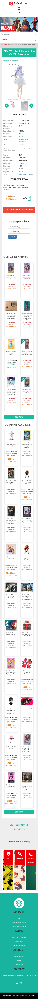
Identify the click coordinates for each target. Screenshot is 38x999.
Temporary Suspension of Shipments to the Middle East (18, 45)
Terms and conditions (19, 937)
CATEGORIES (5, 34)
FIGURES (6, 60)
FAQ (19, 918)
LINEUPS (4, 40)
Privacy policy (19, 941)
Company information (19, 945)
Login (19, 961)
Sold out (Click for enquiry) (19, 210)
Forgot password (19, 956)
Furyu (21, 137)
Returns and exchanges (19, 926)
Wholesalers (19, 965)
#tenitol (22, 174)
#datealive (29, 174)
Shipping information (19, 922)
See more (19, 417)
